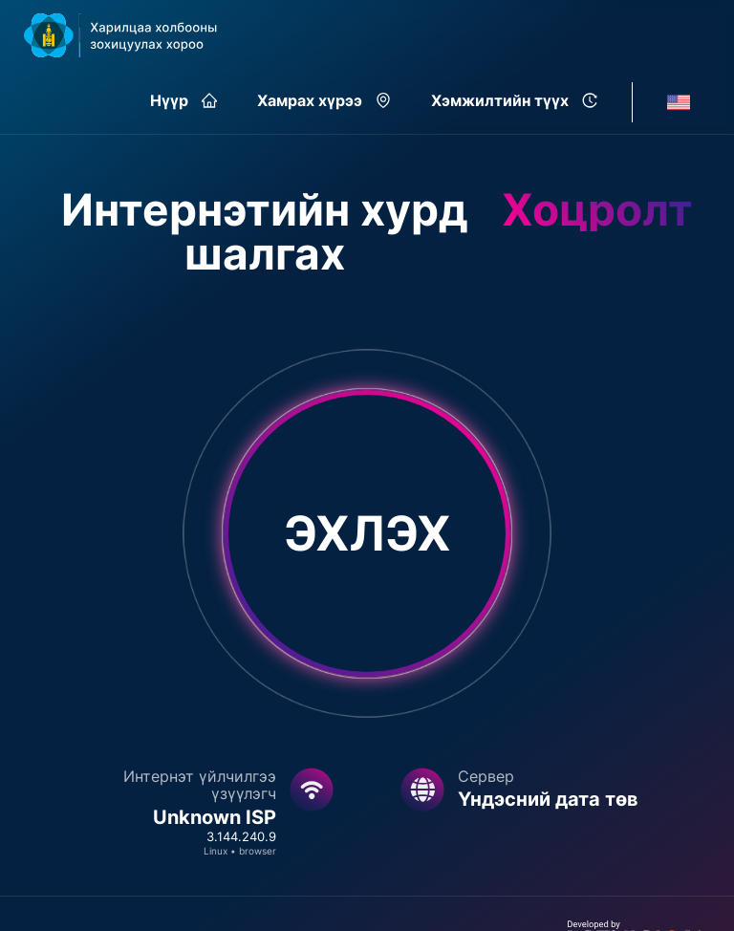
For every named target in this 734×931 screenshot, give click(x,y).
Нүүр (183, 100)
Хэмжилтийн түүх (514, 100)
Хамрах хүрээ (324, 100)
